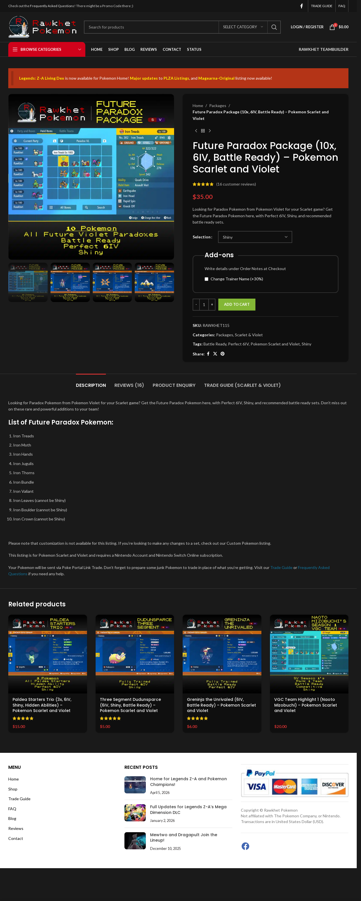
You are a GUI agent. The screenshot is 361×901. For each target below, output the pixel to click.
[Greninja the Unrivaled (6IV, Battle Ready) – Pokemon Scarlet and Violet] (222, 654)
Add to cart (237, 304)
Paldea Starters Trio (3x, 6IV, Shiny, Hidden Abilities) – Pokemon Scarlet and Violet (42, 705)
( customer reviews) (236, 184)
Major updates (144, 78)
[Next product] (209, 131)
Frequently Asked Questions (52, 6)
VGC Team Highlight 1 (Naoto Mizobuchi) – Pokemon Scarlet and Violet (305, 705)
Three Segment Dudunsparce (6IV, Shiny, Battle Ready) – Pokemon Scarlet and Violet (130, 705)
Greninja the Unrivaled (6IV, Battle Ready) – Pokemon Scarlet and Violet (221, 705)
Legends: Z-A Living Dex (41, 78)
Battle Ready (214, 343)
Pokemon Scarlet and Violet (275, 343)
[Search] (182, 27)
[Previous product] (196, 131)
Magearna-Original (216, 78)
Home (198, 105)
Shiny (306, 343)
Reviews (15, 828)
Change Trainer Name (237, 278)
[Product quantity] (204, 305)
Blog (12, 818)
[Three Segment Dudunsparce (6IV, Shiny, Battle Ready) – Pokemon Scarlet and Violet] (135, 654)
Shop (12, 789)
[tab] (91, 382)
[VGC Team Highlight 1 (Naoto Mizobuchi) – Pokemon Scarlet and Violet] (309, 654)
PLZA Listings (176, 78)
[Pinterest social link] (222, 354)
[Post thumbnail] (135, 785)
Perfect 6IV (238, 343)
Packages (217, 105)
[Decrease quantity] (196, 305)
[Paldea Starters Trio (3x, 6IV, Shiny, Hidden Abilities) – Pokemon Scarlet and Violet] (47, 654)
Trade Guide (281, 567)
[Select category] (243, 27)
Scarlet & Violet (249, 334)
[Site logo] (43, 26)
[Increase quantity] (211, 305)
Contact (15, 838)
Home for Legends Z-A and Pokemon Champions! (188, 781)
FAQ (12, 808)
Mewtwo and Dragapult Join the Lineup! (183, 837)
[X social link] (215, 354)
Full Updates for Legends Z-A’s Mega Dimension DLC (188, 809)
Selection (202, 237)
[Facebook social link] (301, 6)
